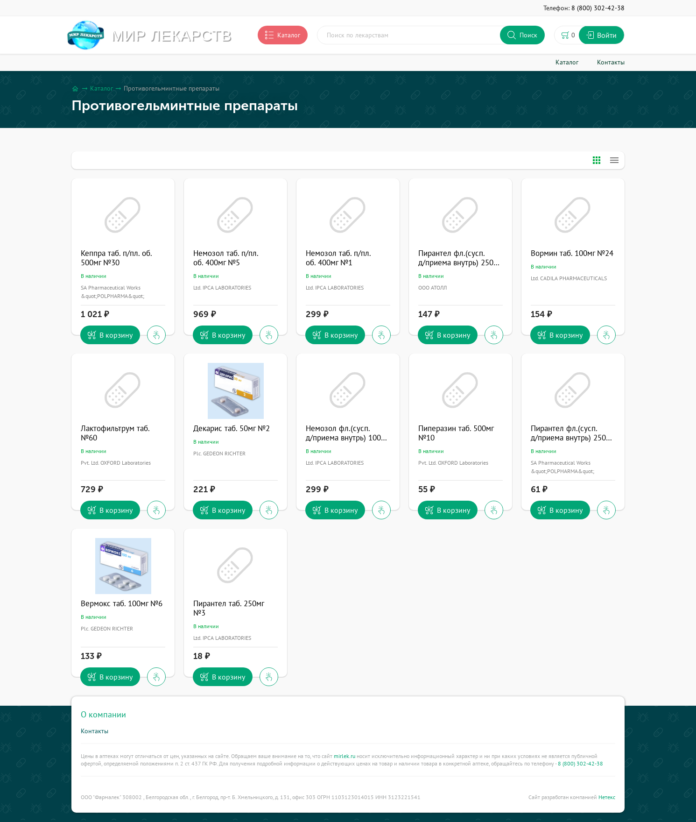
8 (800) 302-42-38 (580, 763)
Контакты (94, 731)
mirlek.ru (344, 755)
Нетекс (606, 797)
